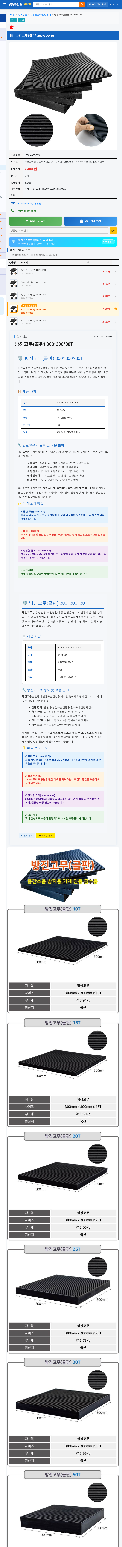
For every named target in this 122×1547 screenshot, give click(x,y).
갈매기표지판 (14, 76)
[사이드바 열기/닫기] (5, 4)
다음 (54, 20)
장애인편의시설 (18, 216)
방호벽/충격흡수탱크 (17, 97)
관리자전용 (10, 285)
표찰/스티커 (18, 236)
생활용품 (18, 243)
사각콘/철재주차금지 (17, 175)
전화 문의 (59, 919)
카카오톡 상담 (12, 272)
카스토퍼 (12, 140)
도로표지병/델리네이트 (18, 92)
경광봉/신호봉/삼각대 (17, 186)
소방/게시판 (18, 223)
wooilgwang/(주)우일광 (62, 174)
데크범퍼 (12, 145)
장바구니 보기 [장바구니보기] (98, 191)
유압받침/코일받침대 (17, 161)
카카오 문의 (78, 919)
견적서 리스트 (12, 279)
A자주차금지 (13, 181)
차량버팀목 (13, 156)
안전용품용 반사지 (16, 119)
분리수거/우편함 (18, 230)
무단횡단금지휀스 (16, 129)
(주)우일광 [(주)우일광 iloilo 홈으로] (20, 4)
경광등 (11, 87)
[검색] (82, 4)
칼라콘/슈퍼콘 (14, 103)
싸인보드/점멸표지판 (17, 71)
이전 (46, 20)
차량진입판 (13, 49)
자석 (10, 113)
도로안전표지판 (15, 65)
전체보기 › (12, 203)
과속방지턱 (13, 39)
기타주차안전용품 (16, 197)
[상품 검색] (56, 4)
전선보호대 (13, 54)
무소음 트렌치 (14, 135)
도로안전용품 (18, 32)
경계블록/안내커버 (16, 124)
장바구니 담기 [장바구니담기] (60, 191)
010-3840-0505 (12, 265)
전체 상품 (10, 25)
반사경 (11, 60)
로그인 (114, 4)
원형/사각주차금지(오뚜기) (18, 168)
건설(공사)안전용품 (18, 209)
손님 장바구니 (97, 4)
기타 (18, 250)
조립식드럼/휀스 (15, 108)
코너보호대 (13, 151)
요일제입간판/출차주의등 (19, 191)
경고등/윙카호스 (15, 81)
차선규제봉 (13, 44)
